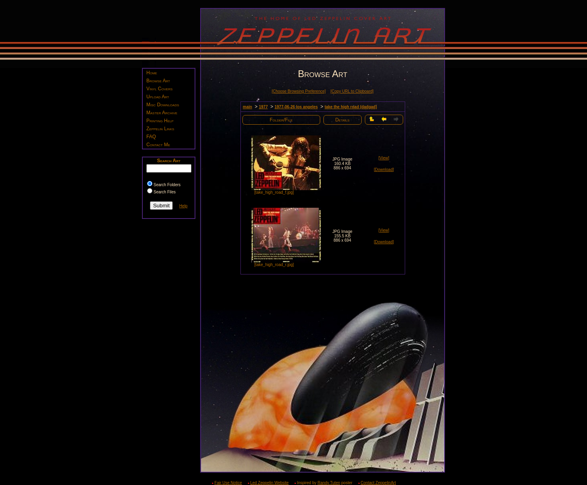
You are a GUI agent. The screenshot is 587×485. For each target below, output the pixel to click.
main (247, 107)
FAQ (151, 136)
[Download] (384, 169)
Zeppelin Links (160, 128)
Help (183, 206)
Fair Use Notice (228, 483)
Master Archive (161, 112)
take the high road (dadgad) (351, 107)
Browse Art (158, 80)
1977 (263, 107)
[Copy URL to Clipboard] (352, 91)
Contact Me (158, 144)
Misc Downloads (162, 104)
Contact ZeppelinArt (378, 483)
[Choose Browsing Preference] (299, 91)
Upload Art (157, 96)
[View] (383, 158)
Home (151, 73)
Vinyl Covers (159, 88)
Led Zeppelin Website (269, 483)
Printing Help (159, 120)
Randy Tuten (328, 483)
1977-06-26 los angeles (295, 107)
